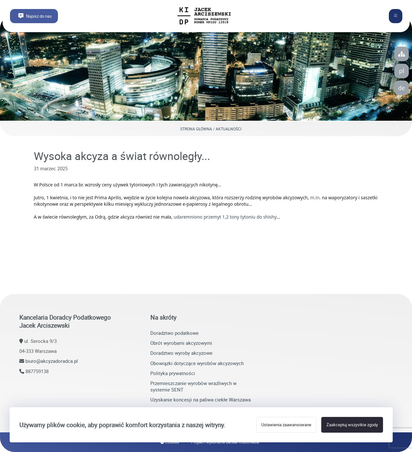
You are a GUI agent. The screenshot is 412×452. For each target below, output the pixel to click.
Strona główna (196, 128)
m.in (314, 197)
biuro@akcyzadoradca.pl (51, 361)
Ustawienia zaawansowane (286, 425)
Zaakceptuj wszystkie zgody (352, 425)
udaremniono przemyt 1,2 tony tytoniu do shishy (225, 217)
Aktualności (228, 128)
